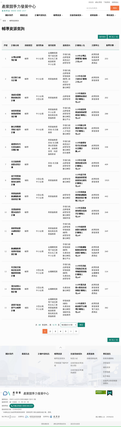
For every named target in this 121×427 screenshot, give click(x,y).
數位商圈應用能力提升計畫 (16, 129)
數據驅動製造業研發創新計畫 (16, 251)
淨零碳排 (106, 363)
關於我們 (9, 15)
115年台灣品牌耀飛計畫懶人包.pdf (81, 59)
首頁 (4, 21)
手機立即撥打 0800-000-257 (23, 406)
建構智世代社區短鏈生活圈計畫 (16, 147)
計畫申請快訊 (40, 15)
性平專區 (106, 376)
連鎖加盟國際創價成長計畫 (16, 98)
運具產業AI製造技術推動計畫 (16, 289)
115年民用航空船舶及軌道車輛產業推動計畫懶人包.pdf (81, 271)
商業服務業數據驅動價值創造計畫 (16, 196)
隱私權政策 (45, 424)
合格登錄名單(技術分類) (77, 364)
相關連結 (115, 2)
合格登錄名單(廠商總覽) (77, 371)
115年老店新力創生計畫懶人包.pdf (81, 79)
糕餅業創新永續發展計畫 (16, 231)
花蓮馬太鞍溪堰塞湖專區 (110, 382)
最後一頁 (76, 331)
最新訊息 (24, 15)
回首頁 (91, 2)
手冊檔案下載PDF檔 (61, 364)
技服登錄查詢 (75, 15)
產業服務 (94, 15)
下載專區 (107, 2)
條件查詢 (102, 37)
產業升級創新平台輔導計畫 (16, 308)
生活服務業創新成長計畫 (16, 164)
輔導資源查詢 (14, 21)
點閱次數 (110, 45)
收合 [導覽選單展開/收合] (60, 347)
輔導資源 (57, 15)
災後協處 (106, 372)
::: (1, 2)
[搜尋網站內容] (98, 8)
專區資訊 (110, 15)
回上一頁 (115, 37)
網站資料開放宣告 (60, 424)
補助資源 (106, 367)
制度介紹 (74, 358)
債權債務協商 (92, 358)
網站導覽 (98, 2)
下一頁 (71, 331)
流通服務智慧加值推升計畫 (16, 212)
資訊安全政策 (75, 424)
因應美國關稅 (108, 358)
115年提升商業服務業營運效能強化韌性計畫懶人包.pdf (81, 180)
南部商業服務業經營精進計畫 (16, 114)
